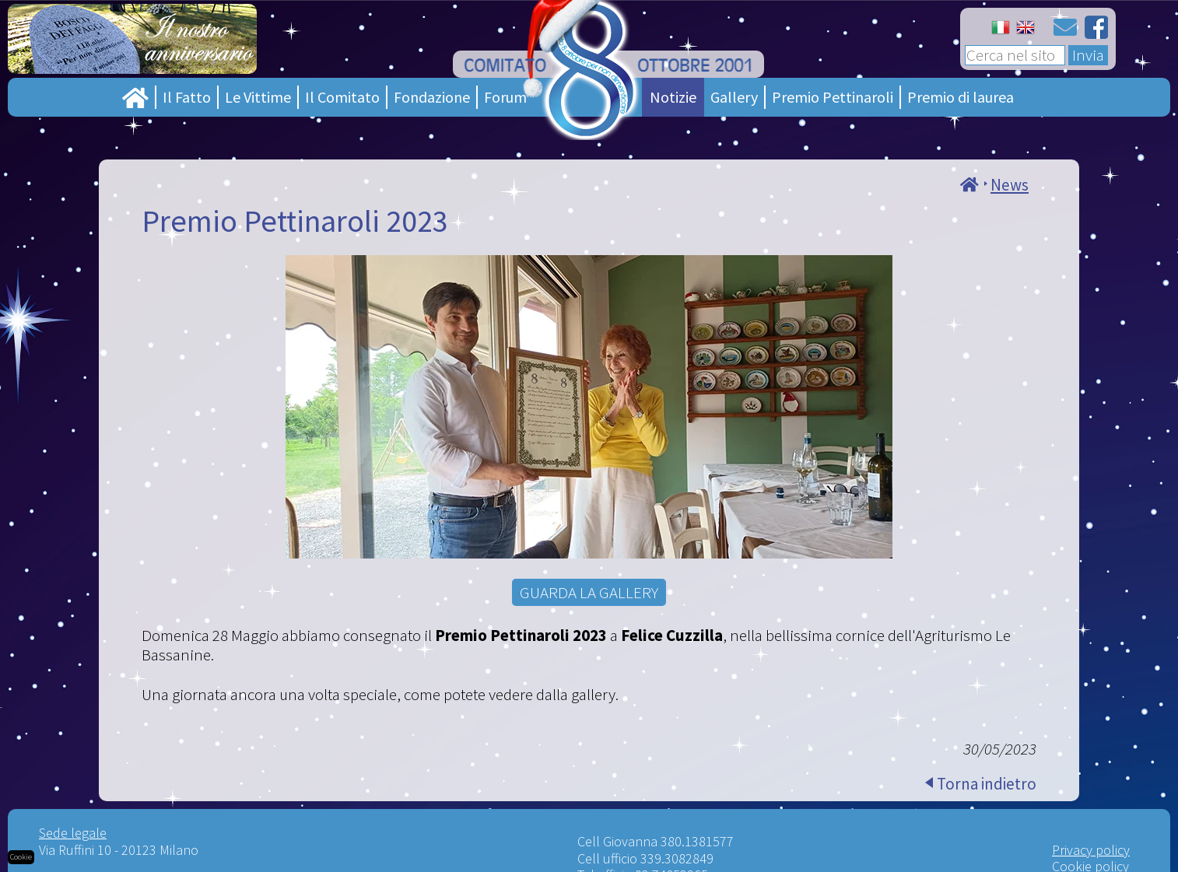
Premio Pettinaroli (832, 97)
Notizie (673, 97)
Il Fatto (187, 97)
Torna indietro (986, 783)
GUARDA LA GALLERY (589, 592)
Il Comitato (342, 97)
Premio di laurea (960, 97)
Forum (505, 97)
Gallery (734, 97)
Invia (1088, 55)
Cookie (21, 857)
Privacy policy (1091, 850)
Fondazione (432, 97)
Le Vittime (258, 97)
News (1009, 184)
